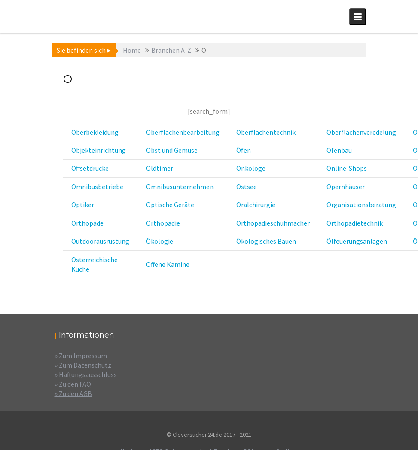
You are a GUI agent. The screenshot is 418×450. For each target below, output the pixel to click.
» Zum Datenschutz (83, 365)
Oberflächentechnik (266, 132)
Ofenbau (339, 150)
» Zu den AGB (73, 393)
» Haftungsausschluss (86, 374)
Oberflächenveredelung (361, 132)
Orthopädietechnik (354, 223)
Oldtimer (159, 168)
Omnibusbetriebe (97, 186)
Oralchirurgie (255, 204)
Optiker (82, 204)
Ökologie (159, 241)
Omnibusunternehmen (180, 186)
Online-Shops (346, 168)
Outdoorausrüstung (100, 241)
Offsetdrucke (90, 168)
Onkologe (250, 168)
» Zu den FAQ (73, 384)
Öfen (243, 150)
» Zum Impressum (81, 355)
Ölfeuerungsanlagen (356, 241)
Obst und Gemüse (172, 150)
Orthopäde (87, 223)
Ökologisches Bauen (266, 241)
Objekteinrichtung (98, 150)
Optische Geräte (170, 204)
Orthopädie (163, 223)
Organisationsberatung (361, 204)
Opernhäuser (345, 186)
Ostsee (246, 186)
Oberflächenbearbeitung (183, 132)
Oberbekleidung (95, 132)
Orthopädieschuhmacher (273, 223)
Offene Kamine (167, 264)
